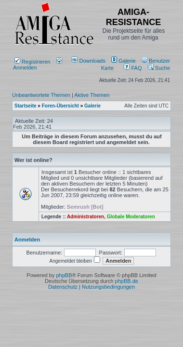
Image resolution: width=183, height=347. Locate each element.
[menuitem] (89, 61)
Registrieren (32, 62)
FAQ (133, 68)
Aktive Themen (91, 95)
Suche (159, 68)
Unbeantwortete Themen (41, 95)
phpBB (64, 275)
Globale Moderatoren (131, 216)
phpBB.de (126, 281)
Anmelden (37, 64)
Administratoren (85, 216)
